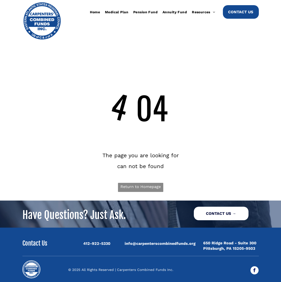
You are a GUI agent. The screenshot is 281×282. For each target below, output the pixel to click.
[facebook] (254, 271)
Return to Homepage (140, 186)
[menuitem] (94, 12)
